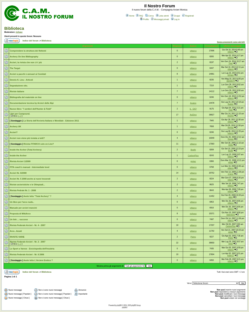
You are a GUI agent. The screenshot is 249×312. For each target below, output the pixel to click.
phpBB (119, 305)
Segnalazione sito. (19, 86)
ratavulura (230, 215)
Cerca (149, 16)
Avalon (193, 103)
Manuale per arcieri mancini (23, 208)
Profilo (144, 19)
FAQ (139, 16)
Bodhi (193, 150)
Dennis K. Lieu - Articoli (21, 80)
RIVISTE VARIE (17, 237)
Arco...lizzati (16, 231)
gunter (193, 91)
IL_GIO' (193, 109)
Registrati (188, 16)
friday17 (230, 255)
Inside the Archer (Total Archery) (26, 150)
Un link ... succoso (19, 219)
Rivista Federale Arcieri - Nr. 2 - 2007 (27, 242)
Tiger (231, 63)
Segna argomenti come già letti (231, 42)
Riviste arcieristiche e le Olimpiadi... (27, 184)
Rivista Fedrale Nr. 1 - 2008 (23, 190)
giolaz (193, 161)
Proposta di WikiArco (20, 213)
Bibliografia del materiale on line (25, 97)
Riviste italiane (17, 91)
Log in (175, 19)
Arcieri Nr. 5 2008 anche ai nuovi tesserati (30, 179)
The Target (15, 68)
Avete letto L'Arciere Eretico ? (38, 260)
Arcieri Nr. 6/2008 (18, 173)
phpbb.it (124, 307)
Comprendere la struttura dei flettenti (28, 51)
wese (230, 244)
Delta (230, 145)
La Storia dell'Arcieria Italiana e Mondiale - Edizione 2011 (51, 121)
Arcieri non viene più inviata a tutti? (27, 138)
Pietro (193, 237)
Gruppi (175, 16)
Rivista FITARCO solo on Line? (38, 144)
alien (230, 197)
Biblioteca (14, 28)
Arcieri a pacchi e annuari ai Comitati (28, 74)
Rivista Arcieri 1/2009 (20, 161)
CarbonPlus (193, 155)
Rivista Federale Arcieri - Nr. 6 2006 (27, 254)
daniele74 (230, 81)
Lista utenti (162, 16)
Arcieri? (14, 132)
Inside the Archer (18, 155)
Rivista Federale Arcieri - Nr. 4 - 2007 (27, 225)
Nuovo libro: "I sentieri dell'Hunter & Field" (31, 109)
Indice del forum (30, 41)
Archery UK (15, 126)
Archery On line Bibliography (24, 56)
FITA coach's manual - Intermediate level (29, 167)
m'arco (230, 174)
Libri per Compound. (20, 114)
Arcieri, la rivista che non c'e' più (26, 62)
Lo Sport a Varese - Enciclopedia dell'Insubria (32, 249)
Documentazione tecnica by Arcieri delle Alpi (32, 103)
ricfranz (19, 32)
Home (130, 16)
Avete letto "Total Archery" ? (37, 196)
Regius (230, 127)
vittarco (193, 51)
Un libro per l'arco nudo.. (22, 202)
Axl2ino (193, 115)
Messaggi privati (160, 19)
